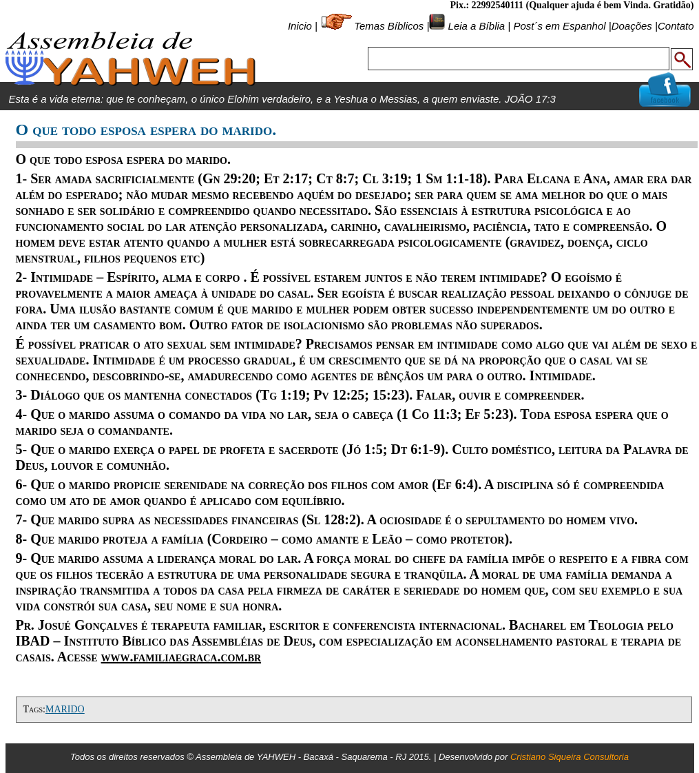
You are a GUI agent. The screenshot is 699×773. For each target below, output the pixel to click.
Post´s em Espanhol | (562, 26)
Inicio (300, 26)
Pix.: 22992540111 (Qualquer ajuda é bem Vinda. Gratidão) (571, 5)
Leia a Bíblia (475, 26)
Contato (676, 26)
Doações (632, 26)
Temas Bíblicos (389, 26)
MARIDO (65, 709)
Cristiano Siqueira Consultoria (569, 757)
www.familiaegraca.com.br (181, 656)
